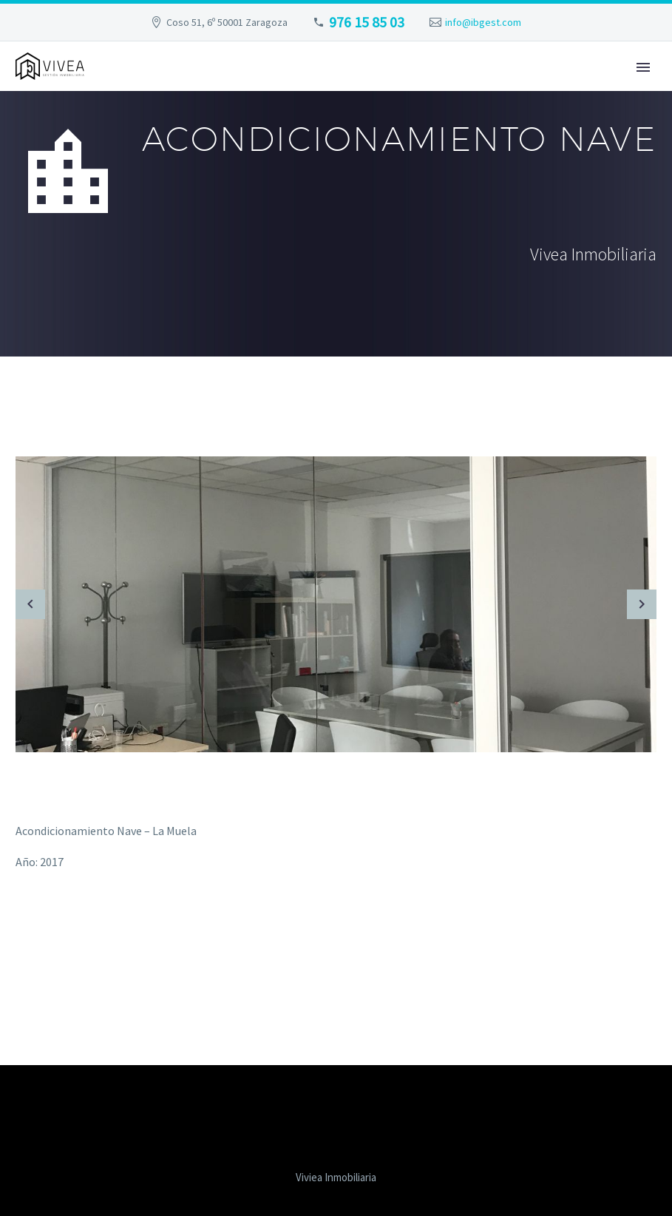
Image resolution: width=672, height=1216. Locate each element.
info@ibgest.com (483, 22)
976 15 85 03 (366, 22)
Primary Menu (643, 67)
